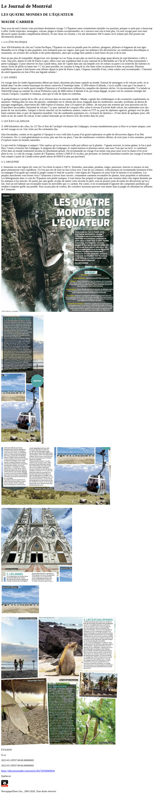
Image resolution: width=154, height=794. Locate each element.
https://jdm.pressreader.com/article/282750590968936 (28, 770)
